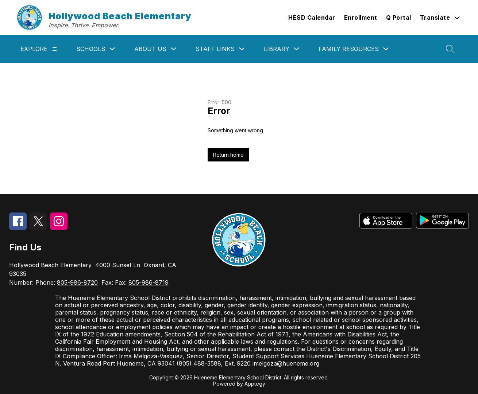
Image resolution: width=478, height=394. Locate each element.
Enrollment (360, 17)
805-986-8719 (148, 282)
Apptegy (254, 384)
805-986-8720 (77, 282)
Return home (228, 155)
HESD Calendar (311, 17)
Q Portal (398, 17)
